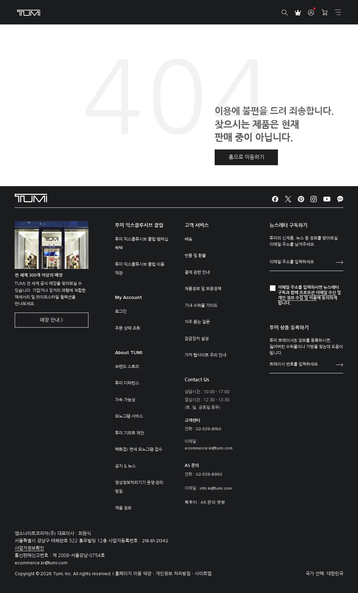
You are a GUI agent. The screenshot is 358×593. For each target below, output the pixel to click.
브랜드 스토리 (127, 367)
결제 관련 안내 (197, 272)
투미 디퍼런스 (127, 383)
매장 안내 (49, 319)
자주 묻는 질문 (197, 322)
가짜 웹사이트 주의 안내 (205, 355)
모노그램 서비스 (129, 416)
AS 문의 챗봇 (213, 502)
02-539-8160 (208, 429)
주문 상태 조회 (127, 328)
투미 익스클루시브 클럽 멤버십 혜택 (141, 243)
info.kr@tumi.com (216, 488)
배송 (188, 239)
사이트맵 (203, 573)
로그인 (121, 311)
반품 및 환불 (195, 256)
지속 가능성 (125, 400)
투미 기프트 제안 (129, 433)
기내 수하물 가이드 (201, 305)
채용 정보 (123, 508)
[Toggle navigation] (338, 12)
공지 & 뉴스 (125, 466)
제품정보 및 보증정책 (203, 289)
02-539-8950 (209, 475)
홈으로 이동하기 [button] (246, 157)
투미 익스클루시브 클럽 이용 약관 (139, 268)
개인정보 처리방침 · (175, 573)
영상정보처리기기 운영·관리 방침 (139, 487)
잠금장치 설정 (197, 339)
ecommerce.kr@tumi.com (208, 448)
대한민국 (335, 573)
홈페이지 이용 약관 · (135, 573)
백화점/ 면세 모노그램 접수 (138, 449)
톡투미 (191, 502)
